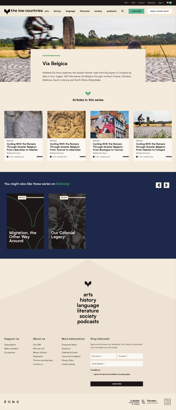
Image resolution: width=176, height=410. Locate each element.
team (43, 360)
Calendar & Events (69, 352)
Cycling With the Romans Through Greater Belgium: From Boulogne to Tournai (108, 146)
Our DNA (37, 344)
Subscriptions (10, 344)
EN (126, 3)
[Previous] (158, 185)
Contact (141, 3)
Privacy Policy (68, 360)
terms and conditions (110, 374)
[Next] (166, 185)
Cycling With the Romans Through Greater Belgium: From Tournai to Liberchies (65, 146)
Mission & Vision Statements (40, 354)
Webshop (151, 3)
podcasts (88, 321)
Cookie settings (68, 364)
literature (88, 310)
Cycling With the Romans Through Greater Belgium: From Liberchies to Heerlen (22, 146)
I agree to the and (111, 374)
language (88, 305)
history (88, 300)
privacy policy (125, 374)
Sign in (161, 3)
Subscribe (136, 11)
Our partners (9, 352)
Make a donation (159, 11)
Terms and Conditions (71, 356)
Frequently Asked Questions (69, 346)
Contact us (38, 364)
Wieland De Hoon (14, 153)
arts (88, 294)
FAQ (133, 3)
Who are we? (39, 348)
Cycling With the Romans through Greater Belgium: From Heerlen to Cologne (151, 146)
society (88, 316)
